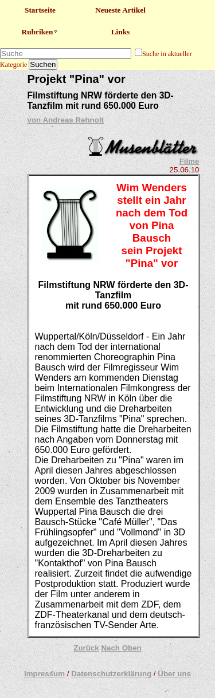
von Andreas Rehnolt (66, 120)
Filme (189, 161)
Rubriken (40, 31)
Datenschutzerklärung (111, 673)
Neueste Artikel (120, 10)
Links (120, 31)
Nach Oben (121, 648)
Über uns (174, 673)
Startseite (40, 10)
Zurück (86, 648)
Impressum (44, 673)
